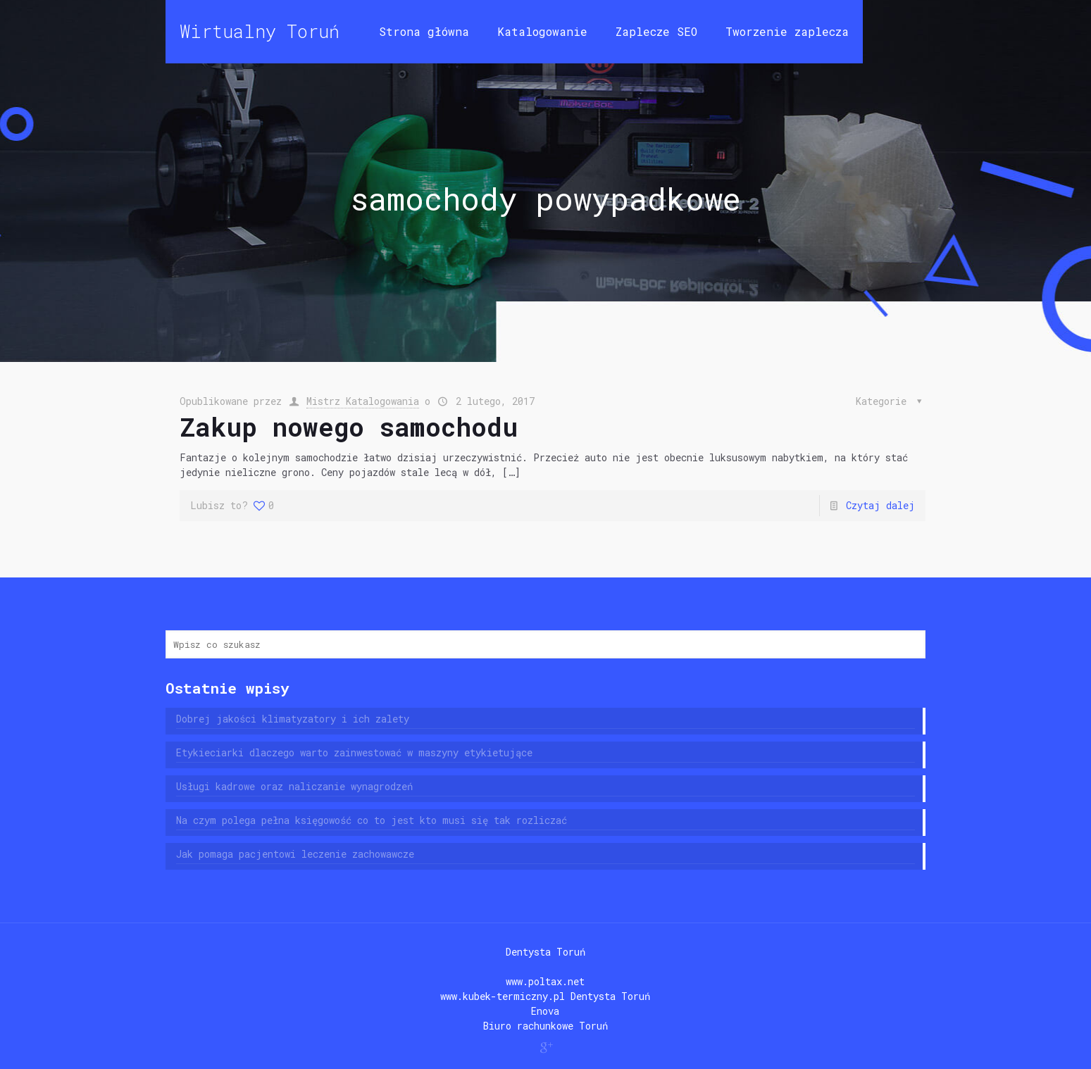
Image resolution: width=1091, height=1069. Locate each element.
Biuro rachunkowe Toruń (545, 1025)
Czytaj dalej (880, 505)
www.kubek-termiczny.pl (502, 996)
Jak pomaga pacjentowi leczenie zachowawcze (295, 854)
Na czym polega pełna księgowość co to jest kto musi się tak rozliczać (371, 820)
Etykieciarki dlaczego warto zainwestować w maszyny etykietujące (354, 752)
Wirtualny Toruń (259, 31)
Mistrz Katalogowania (362, 401)
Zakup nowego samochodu (349, 427)
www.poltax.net (545, 981)
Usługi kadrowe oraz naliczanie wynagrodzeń (294, 786)
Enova (545, 1011)
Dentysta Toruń (545, 951)
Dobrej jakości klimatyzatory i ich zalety (292, 718)
